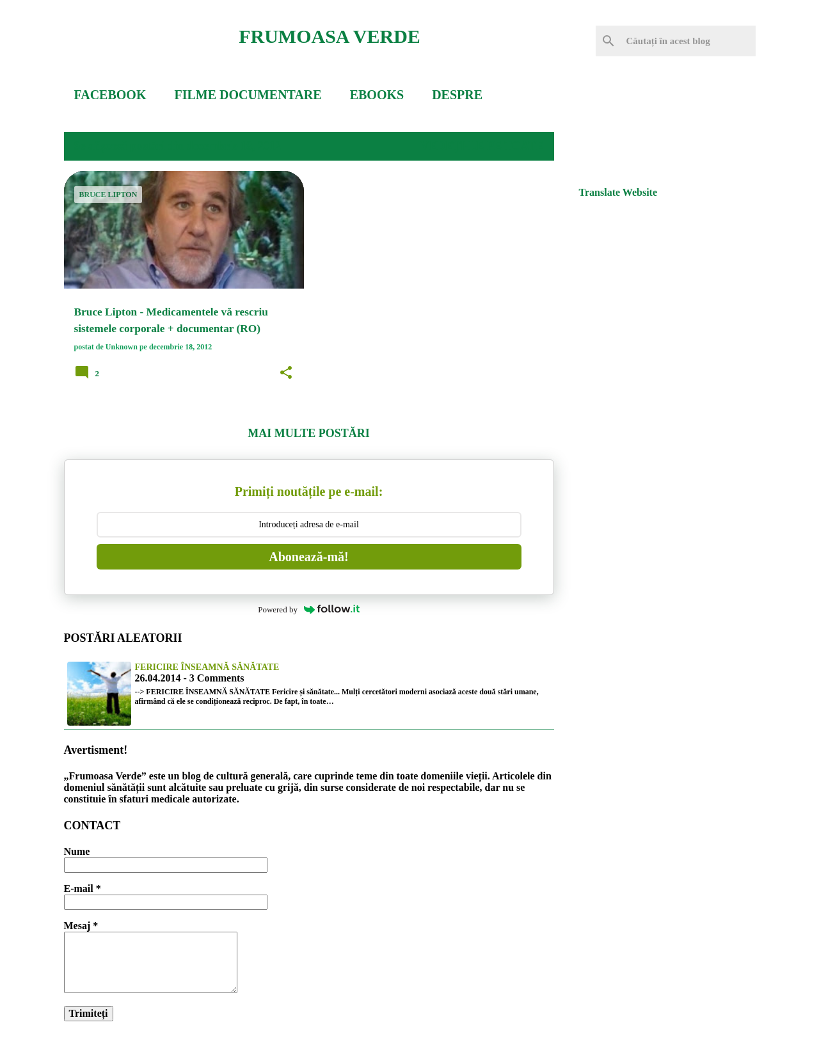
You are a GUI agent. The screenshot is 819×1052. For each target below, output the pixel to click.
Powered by (309, 609)
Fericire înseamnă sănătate (207, 667)
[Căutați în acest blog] (688, 41)
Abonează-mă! (308, 557)
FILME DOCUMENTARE (247, 95)
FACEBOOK (110, 95)
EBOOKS (377, 95)
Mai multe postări (308, 433)
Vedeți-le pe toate (481, 145)
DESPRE (457, 95)
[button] (286, 373)
